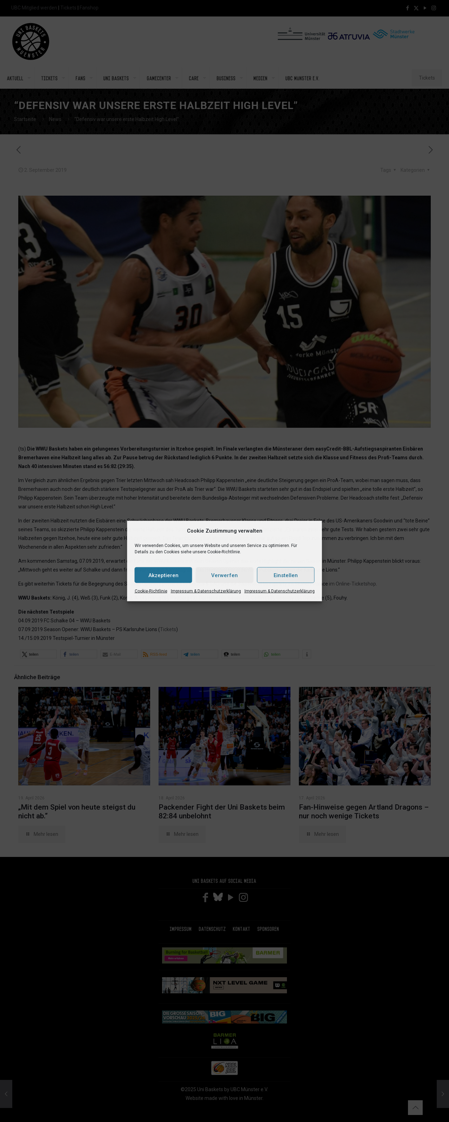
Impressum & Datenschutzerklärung (206, 591)
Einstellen (286, 575)
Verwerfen (224, 575)
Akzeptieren (163, 575)
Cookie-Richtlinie (151, 591)
